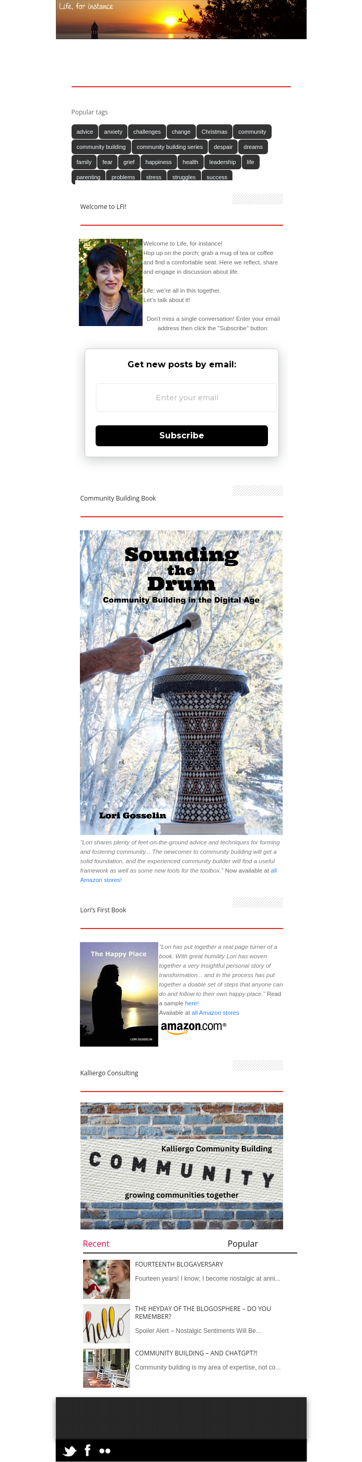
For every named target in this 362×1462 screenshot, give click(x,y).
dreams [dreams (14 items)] (253, 147)
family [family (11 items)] (84, 162)
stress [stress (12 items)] (153, 177)
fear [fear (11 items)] (107, 162)
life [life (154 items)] (250, 162)
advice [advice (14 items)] (85, 132)
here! (191, 1003)
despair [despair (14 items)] (223, 147)
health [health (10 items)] (190, 162)
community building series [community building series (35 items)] (170, 147)
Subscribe (181, 435)
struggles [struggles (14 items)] (184, 177)
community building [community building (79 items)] (101, 147)
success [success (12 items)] (217, 177)
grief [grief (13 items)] (128, 162)
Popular (243, 1243)
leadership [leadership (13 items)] (222, 162)
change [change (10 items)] (181, 132)
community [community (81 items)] (252, 132)
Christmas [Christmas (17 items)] (215, 132)
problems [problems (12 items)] (123, 177)
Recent (96, 1243)
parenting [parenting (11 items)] (89, 177)
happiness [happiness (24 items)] (159, 162)
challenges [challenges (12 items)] (147, 132)
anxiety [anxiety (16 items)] (113, 132)
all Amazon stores (214, 1013)
